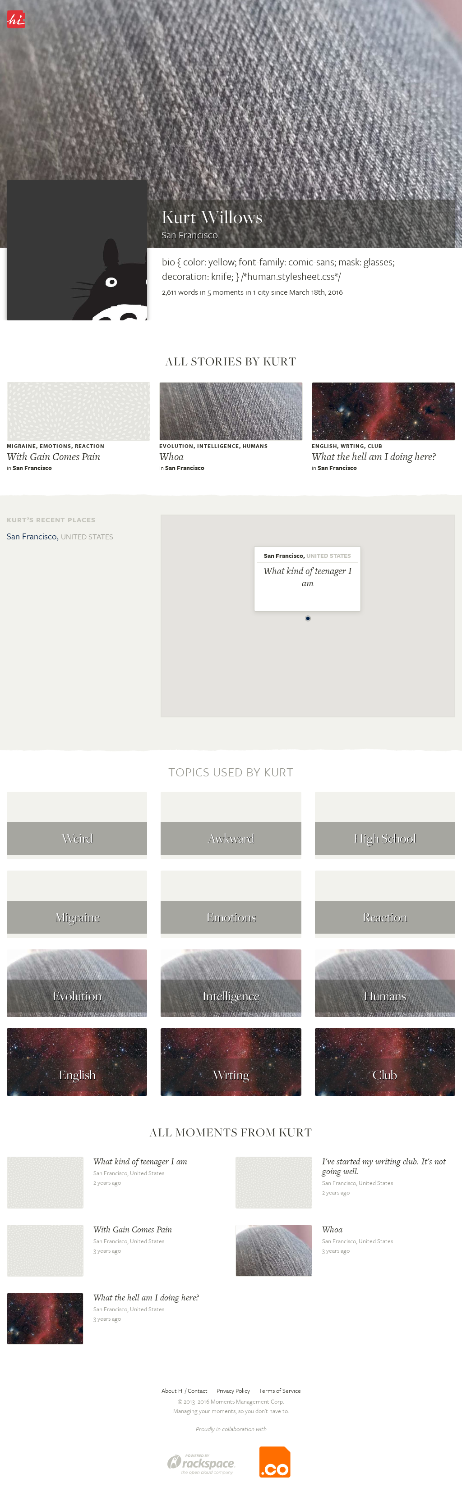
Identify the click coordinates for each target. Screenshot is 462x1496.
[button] (308, 616)
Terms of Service (280, 1390)
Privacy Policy (233, 1390)
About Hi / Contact (185, 1390)
